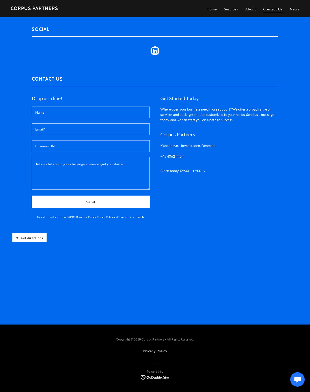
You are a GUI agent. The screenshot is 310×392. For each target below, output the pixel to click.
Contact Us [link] (273, 9)
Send (90, 202)
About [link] (250, 9)
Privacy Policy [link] (105, 217)
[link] (34, 8)
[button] (203, 171)
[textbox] (91, 112)
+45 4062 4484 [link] (172, 156)
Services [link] (231, 9)
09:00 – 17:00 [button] (190, 170)
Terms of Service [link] (127, 217)
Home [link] (212, 9)
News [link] (294, 9)
